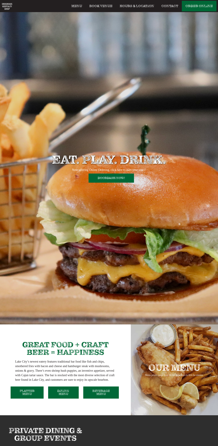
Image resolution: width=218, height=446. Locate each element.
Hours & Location (137, 6)
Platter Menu (27, 392)
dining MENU (63, 392)
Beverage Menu (101, 392)
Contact (169, 6)
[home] (7, 6)
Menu (76, 6)
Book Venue (100, 6)
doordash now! (111, 178)
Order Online (199, 6)
